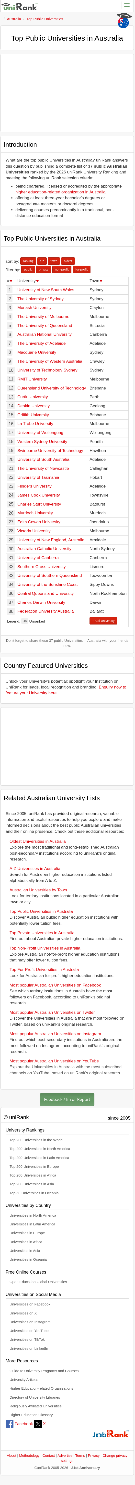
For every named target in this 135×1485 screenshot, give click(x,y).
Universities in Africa (26, 1242)
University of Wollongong (40, 432)
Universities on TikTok (27, 1339)
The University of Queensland (44, 325)
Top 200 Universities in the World (36, 1140)
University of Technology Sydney (47, 370)
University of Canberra (38, 557)
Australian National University (44, 334)
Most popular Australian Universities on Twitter (52, 1012)
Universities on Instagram (30, 1322)
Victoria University (34, 531)
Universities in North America (33, 1215)
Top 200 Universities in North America (40, 1149)
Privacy (94, 1456)
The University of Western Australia (49, 361)
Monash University (34, 307)
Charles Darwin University (41, 602)
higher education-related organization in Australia (60, 192)
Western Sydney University (42, 441)
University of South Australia (43, 459)
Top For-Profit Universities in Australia (44, 969)
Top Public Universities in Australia (41, 911)
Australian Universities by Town (38, 890)
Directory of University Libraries (35, 1397)
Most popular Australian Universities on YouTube (54, 1061)
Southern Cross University (41, 566)
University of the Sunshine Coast (47, 584)
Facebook (19, 1424)
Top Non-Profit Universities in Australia (45, 948)
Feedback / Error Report (67, 1099)
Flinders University (34, 486)
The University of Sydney (40, 299)
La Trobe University (35, 423)
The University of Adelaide (41, 343)
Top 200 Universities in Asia (32, 1184)
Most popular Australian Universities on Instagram (55, 1034)
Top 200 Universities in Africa (33, 1175)
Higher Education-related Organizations (41, 1388)
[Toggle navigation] (127, 5)
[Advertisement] (67, 93)
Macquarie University (36, 352)
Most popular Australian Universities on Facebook (55, 985)
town (53, 261)
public (28, 269)
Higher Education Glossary (31, 1415)
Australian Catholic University (44, 548)
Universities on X (23, 1313)
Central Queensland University (45, 593)
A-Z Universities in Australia (35, 868)
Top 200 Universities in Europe (34, 1166)
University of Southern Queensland (49, 575)
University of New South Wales (45, 290)
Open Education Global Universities (38, 1282)
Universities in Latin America (32, 1224)
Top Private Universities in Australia (42, 933)
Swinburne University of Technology (50, 450)
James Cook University (38, 495)
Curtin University (32, 397)
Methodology (29, 1456)
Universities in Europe (27, 1233)
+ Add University (103, 621)
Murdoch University (35, 513)
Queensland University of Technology (51, 388)
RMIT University (32, 379)
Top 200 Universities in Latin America (39, 1158)
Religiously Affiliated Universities (36, 1406)
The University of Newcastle (43, 468)
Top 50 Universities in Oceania (34, 1193)
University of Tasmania (38, 477)
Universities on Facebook (30, 1304)
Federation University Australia (45, 611)
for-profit (81, 269)
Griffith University (33, 415)
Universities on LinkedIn (29, 1348)
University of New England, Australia (50, 540)
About (11, 1456)
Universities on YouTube (29, 1331)
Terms (80, 1456)
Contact (49, 1456)
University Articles (24, 1380)
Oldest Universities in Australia (38, 841)
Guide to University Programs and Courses (44, 1371)
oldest (68, 261)
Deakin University (33, 406)
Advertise (64, 1456)
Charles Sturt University (39, 504)
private (43, 269)
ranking (28, 261)
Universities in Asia (25, 1251)
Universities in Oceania (28, 1259)
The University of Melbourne (43, 316)
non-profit (62, 269)
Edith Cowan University (38, 522)
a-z (42, 261)
